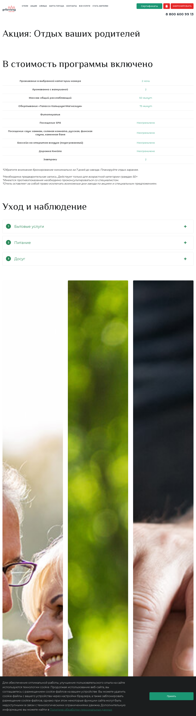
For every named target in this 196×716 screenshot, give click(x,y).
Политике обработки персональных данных (81, 709)
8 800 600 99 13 (180, 14)
